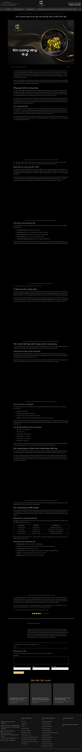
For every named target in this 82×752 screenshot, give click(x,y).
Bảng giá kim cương (41, 9)
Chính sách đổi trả (46, 728)
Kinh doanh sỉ (24, 743)
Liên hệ (74, 9)
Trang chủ (8, 9)
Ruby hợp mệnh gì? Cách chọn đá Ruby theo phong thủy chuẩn (41, 698)
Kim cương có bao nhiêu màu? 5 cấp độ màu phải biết (35, 609)
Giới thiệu (70, 9)
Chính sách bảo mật (46, 741)
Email (33, 666)
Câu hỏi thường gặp (25, 730)
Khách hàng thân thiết (47, 737)
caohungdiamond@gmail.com (8, 730)
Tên (14, 666)
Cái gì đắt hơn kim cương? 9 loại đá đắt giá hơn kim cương (18, 698)
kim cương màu (35, 70)
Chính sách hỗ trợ (46, 721)
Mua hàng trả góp (46, 734)
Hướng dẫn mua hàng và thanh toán (50, 732)
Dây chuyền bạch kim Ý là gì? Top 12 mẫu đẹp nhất (63, 698)
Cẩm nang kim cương (26, 734)
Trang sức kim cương (18, 9)
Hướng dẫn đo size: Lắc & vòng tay (29, 741)
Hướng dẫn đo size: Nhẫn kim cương (29, 737)
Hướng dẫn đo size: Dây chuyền (28, 739)
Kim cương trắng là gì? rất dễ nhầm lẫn (32, 286)
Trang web (53, 666)
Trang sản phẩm (25, 728)
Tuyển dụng (24, 723)
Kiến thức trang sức (52, 9)
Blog (24, 13)
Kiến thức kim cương (62, 9)
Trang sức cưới (30, 9)
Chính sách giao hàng (47, 726)
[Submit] (80, 5)
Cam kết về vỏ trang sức (47, 743)
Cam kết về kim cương (47, 746)
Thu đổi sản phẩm (46, 723)
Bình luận (16, 655)
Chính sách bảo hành (46, 730)
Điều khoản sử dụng (46, 739)
